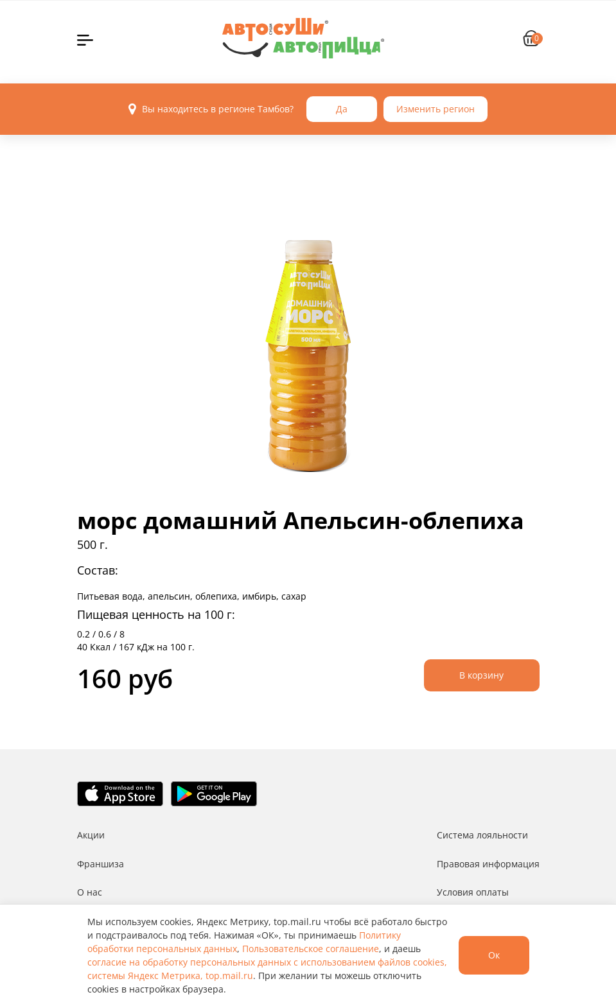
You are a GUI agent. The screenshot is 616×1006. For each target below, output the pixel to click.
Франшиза (100, 864)
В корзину (481, 675)
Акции (91, 835)
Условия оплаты (473, 892)
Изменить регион (435, 109)
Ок (494, 955)
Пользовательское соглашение (310, 948)
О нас (89, 892)
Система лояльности (482, 835)
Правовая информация (488, 864)
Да (342, 109)
